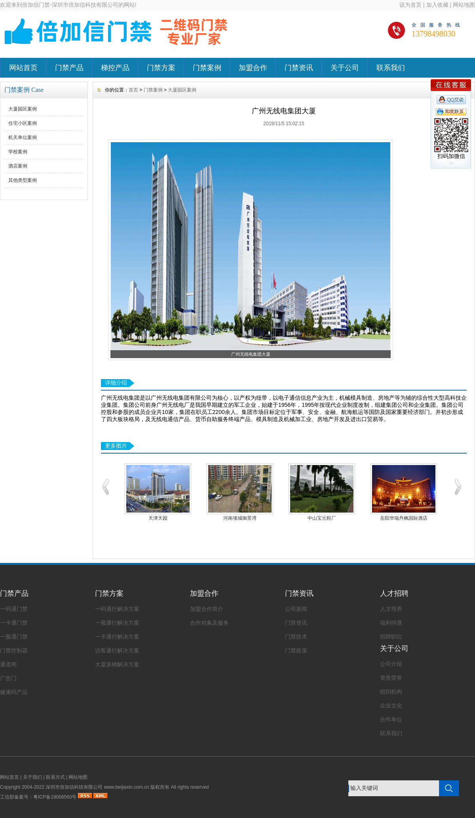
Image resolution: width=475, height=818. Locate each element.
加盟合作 (253, 68)
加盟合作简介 (206, 609)
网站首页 (23, 68)
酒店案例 (17, 166)
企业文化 (391, 705)
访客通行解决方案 (117, 650)
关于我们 (32, 777)
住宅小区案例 (22, 123)
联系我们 (390, 68)
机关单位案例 (22, 137)
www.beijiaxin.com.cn (126, 787)
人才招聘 (394, 593)
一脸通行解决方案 (117, 623)
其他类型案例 (22, 180)
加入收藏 (437, 5)
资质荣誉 (391, 678)
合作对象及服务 (209, 623)
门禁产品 (69, 68)
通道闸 (8, 664)
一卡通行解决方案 (117, 636)
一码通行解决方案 (117, 609)
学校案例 (17, 151)
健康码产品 (14, 692)
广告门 (8, 678)
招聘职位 (391, 636)
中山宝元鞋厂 (322, 518)
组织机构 (391, 691)
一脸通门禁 (14, 636)
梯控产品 (115, 68)
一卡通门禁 (14, 623)
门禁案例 (207, 68)
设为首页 (410, 5)
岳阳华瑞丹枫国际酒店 (404, 518)
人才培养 (391, 609)
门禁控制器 (14, 650)
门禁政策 (296, 650)
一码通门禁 (14, 609)
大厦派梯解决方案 (117, 664)
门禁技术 (296, 636)
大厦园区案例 (22, 109)
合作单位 (391, 719)
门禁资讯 (299, 68)
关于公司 (345, 68)
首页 (133, 90)
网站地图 (464, 5)
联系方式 (55, 777)
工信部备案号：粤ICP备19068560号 (38, 797)
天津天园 (157, 518)
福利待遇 (391, 623)
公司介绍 (391, 664)
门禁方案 (161, 68)
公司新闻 (296, 609)
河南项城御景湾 (239, 518)
